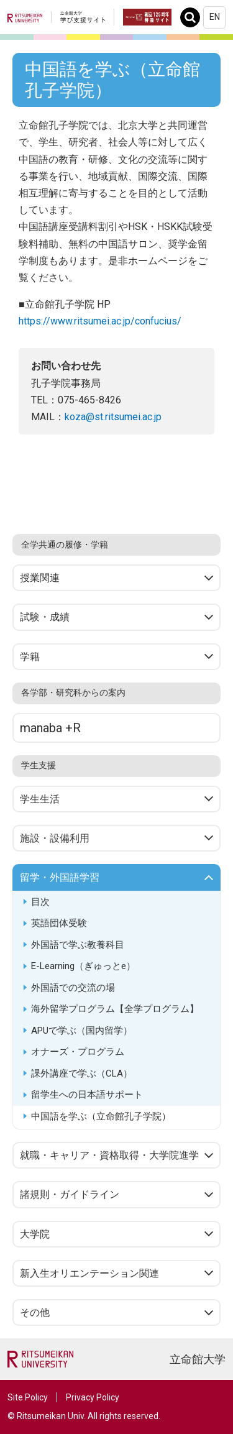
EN (214, 17)
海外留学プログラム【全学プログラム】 (115, 1008)
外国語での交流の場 (73, 987)
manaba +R (50, 727)
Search (193, 17)
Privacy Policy (92, 1397)
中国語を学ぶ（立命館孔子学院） (101, 1116)
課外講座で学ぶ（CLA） (81, 1073)
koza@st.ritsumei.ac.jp (113, 417)
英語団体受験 (59, 923)
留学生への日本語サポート (87, 1094)
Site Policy (27, 1397)
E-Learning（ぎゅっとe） (83, 966)
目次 (40, 902)
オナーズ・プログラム (77, 1051)
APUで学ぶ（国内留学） (81, 1030)
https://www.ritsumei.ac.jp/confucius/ (100, 321)
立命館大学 (198, 1359)
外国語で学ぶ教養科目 (77, 944)
